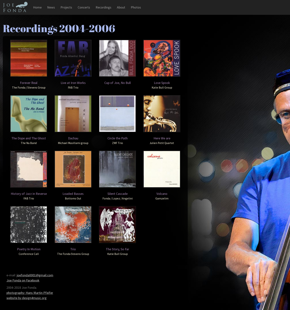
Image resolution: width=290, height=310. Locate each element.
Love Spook (162, 83)
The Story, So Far (117, 249)
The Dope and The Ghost (28, 138)
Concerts (84, 7)
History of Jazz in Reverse (29, 194)
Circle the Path (117, 138)
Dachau (73, 138)
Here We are (162, 138)
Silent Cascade (117, 194)
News (51, 7)
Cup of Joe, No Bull (117, 83)
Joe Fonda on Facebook (22, 280)
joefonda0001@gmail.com (35, 275)
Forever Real (28, 83)
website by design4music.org (26, 298)
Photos (136, 7)
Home (37, 7)
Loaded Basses (73, 194)
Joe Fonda (15, 6)
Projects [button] (66, 7)
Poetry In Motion (29, 249)
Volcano (161, 194)
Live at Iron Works (73, 83)
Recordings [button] (103, 7)
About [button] (121, 7)
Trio (73, 249)
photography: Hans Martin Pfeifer (29, 293)
